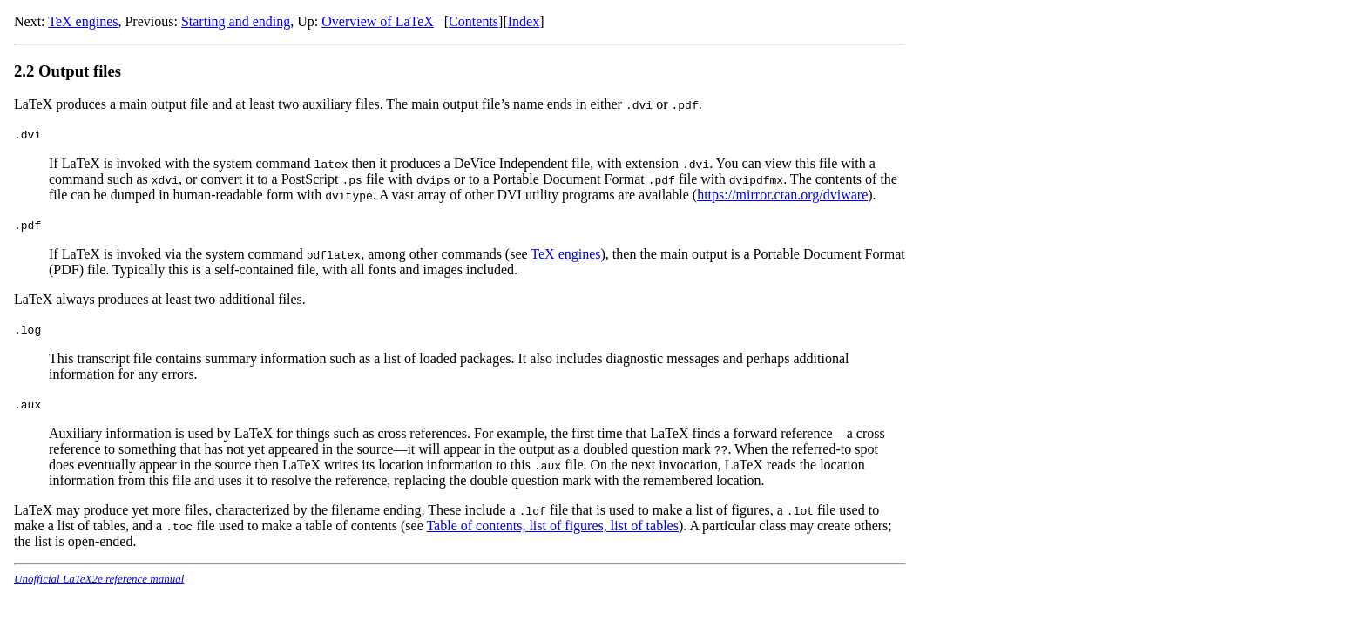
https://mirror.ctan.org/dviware (782, 194)
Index (523, 21)
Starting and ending (235, 21)
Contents (473, 21)
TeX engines (83, 21)
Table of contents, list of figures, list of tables (552, 525)
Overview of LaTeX (377, 21)
